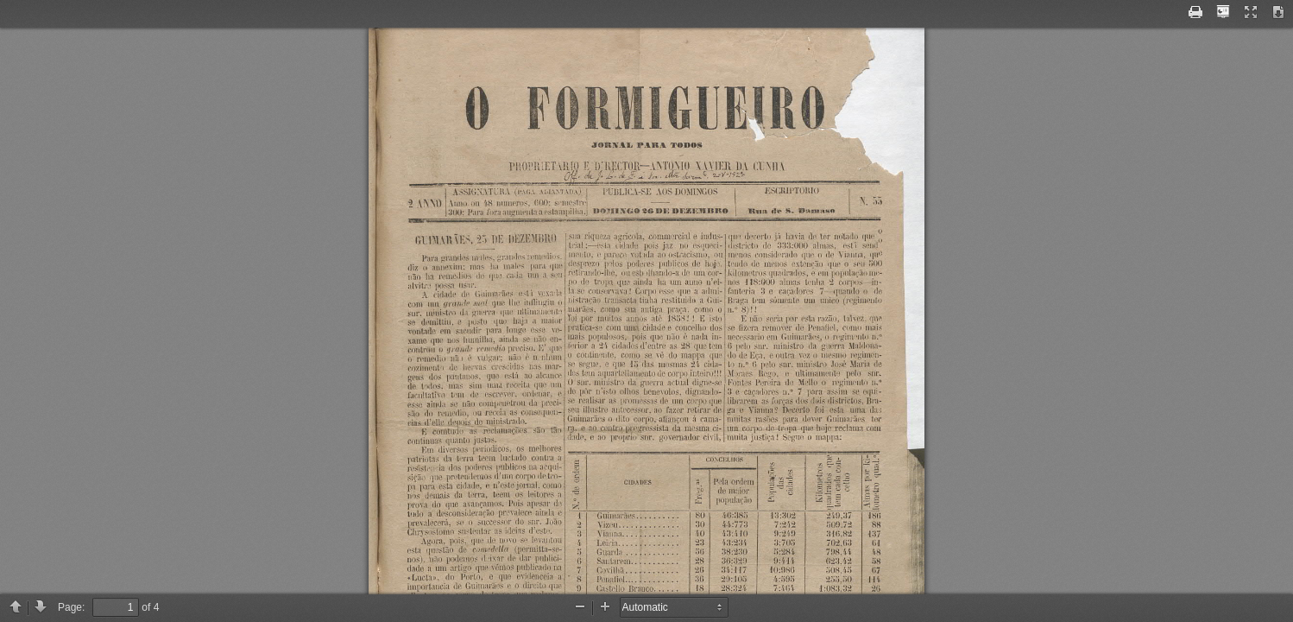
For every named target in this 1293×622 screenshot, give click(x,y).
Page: (71, 607)
